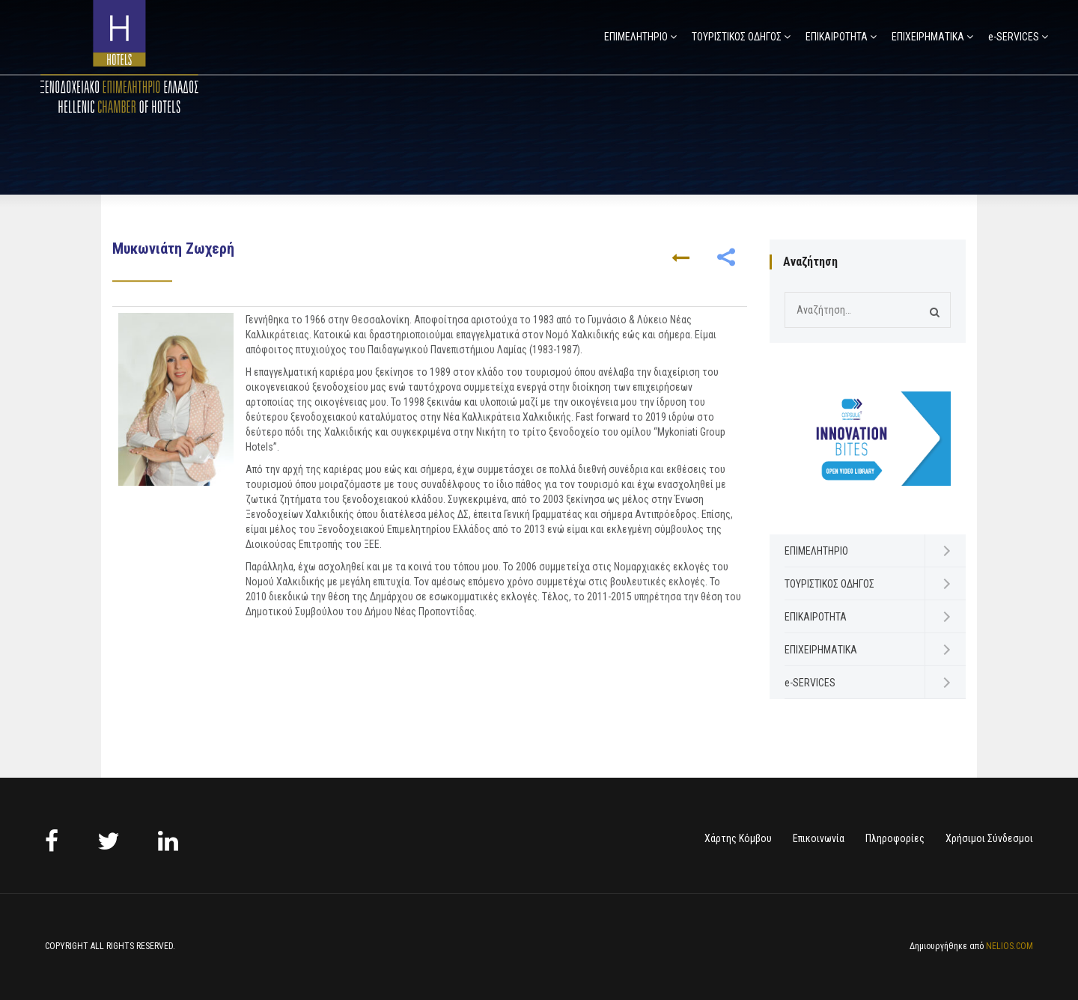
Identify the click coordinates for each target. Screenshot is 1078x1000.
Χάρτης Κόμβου (738, 838)
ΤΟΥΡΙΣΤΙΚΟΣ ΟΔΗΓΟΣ (737, 37)
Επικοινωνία (818, 838)
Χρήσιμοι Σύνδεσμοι (989, 838)
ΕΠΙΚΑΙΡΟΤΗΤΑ (837, 37)
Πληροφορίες (895, 838)
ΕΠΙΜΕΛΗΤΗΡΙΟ (636, 37)
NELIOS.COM (1009, 946)
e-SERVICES (1013, 37)
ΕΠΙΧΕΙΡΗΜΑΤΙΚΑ (928, 37)
